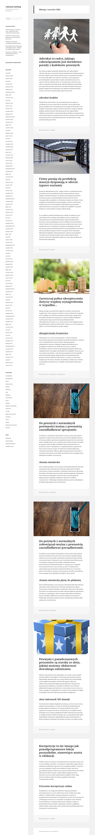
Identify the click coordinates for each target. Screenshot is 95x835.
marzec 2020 (9, 239)
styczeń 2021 (9, 220)
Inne (7, 392)
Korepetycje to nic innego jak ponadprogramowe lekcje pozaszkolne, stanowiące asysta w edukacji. (60, 751)
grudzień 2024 (9, 111)
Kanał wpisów (9, 441)
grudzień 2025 (9, 86)
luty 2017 (8, 308)
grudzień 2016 (9, 313)
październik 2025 (10, 92)
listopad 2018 (9, 264)
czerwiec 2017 (9, 297)
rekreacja (8, 408)
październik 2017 (10, 289)
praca (7, 400)
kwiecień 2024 (9, 133)
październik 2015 (10, 346)
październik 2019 (10, 245)
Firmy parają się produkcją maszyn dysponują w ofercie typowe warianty (58, 182)
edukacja (8, 389)
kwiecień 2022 (9, 182)
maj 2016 (8, 330)
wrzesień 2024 (9, 119)
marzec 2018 (9, 278)
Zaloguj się (8, 438)
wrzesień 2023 (9, 147)
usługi (7, 422)
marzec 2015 (9, 365)
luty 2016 (8, 335)
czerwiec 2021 (9, 209)
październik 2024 (10, 117)
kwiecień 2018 (9, 275)
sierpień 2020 (9, 231)
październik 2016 (10, 316)
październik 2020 (10, 226)
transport (8, 417)
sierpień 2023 (9, 149)
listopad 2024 (9, 114)
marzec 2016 (9, 332)
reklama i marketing (11, 406)
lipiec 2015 (8, 354)
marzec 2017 (9, 305)
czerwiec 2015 (9, 357)
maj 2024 (8, 130)
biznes (7, 381)
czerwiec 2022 (9, 177)
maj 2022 (8, 179)
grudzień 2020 (9, 223)
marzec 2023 (9, 160)
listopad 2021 (9, 196)
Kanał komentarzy (10, 443)
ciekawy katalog (13, 6)
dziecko (8, 386)
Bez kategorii (9, 378)
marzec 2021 (9, 215)
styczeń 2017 (9, 310)
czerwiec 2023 (9, 155)
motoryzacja (9, 397)
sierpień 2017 (9, 291)
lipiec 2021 (8, 207)
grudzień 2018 (9, 261)
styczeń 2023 (9, 163)
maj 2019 (8, 253)
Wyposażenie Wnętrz (11, 425)
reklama (8, 403)
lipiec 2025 (8, 95)
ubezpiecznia (61, 374)
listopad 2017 (9, 286)
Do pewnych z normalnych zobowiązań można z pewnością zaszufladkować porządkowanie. (61, 544)
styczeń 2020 (9, 242)
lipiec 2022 (8, 174)
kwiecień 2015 (9, 362)
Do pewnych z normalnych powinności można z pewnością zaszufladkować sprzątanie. (60, 426)
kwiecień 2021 (9, 212)
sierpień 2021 (9, 204)
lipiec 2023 (8, 152)
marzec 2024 (9, 136)
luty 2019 (8, 256)
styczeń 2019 (9, 259)
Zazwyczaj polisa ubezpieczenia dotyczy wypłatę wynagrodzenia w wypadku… (61, 302)
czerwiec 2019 (9, 250)
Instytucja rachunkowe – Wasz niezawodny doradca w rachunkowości (14, 53)
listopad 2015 (9, 343)
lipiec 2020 (8, 234)
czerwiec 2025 (9, 97)
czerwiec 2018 (9, 272)
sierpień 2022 (9, 171)
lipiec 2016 (8, 324)
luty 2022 (8, 188)
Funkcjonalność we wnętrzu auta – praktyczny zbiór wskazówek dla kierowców (13, 31)
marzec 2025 (9, 106)
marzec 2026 (9, 78)
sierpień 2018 (9, 267)
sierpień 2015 (9, 351)
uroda (7, 419)
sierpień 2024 (9, 122)
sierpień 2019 (9, 248)
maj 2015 (8, 360)
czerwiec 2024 (9, 127)
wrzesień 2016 (9, 319)
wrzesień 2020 (9, 228)
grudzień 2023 (9, 144)
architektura (9, 376)
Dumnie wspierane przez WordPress (48, 831)
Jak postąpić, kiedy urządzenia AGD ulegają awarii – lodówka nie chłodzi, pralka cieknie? (14, 47)
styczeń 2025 (9, 108)
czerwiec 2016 (9, 327)
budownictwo (9, 384)
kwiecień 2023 (9, 157)
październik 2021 (10, 198)
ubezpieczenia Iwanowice (53, 333)
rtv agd (7, 411)
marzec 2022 (9, 185)
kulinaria (8, 395)
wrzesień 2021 (9, 201)
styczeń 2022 (9, 190)
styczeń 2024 (9, 141)
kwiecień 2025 (9, 103)
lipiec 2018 (8, 269)
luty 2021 (8, 218)
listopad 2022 (9, 166)
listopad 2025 (9, 89)
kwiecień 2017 (9, 302)
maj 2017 (8, 299)
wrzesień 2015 (9, 349)
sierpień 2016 (9, 321)
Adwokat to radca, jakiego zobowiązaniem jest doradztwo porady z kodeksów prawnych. (60, 62)
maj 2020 (8, 237)
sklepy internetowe (11, 414)
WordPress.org (9, 446)
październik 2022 (10, 168)
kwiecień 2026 (9, 76)
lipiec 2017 (8, 294)
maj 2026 (8, 73)
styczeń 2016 (9, 338)
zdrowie (8, 427)
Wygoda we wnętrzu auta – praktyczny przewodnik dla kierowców (13, 37)
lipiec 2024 (8, 125)
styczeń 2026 (9, 84)
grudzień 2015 (9, 340)
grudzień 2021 (9, 193)
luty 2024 (8, 138)
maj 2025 (8, 100)
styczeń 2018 (9, 283)
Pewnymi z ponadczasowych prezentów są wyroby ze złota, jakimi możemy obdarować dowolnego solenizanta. (59, 664)
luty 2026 (8, 81)
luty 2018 (8, 280)
